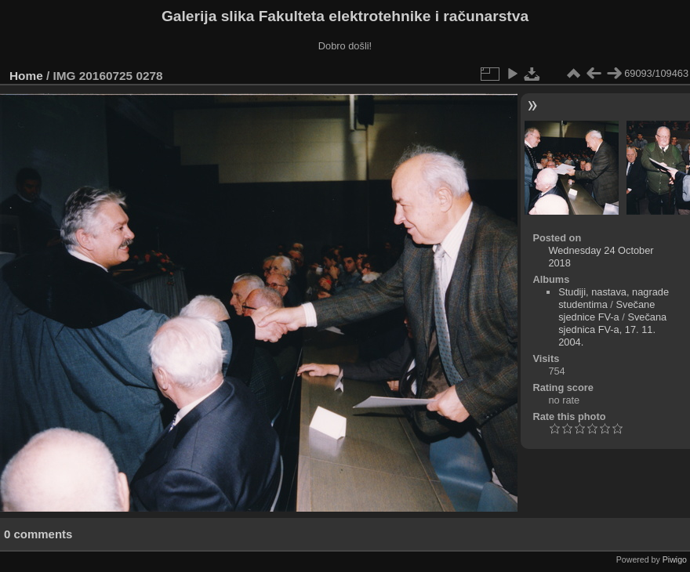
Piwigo (675, 559)
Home (26, 75)
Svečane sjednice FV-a (606, 311)
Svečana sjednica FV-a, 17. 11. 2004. (612, 329)
